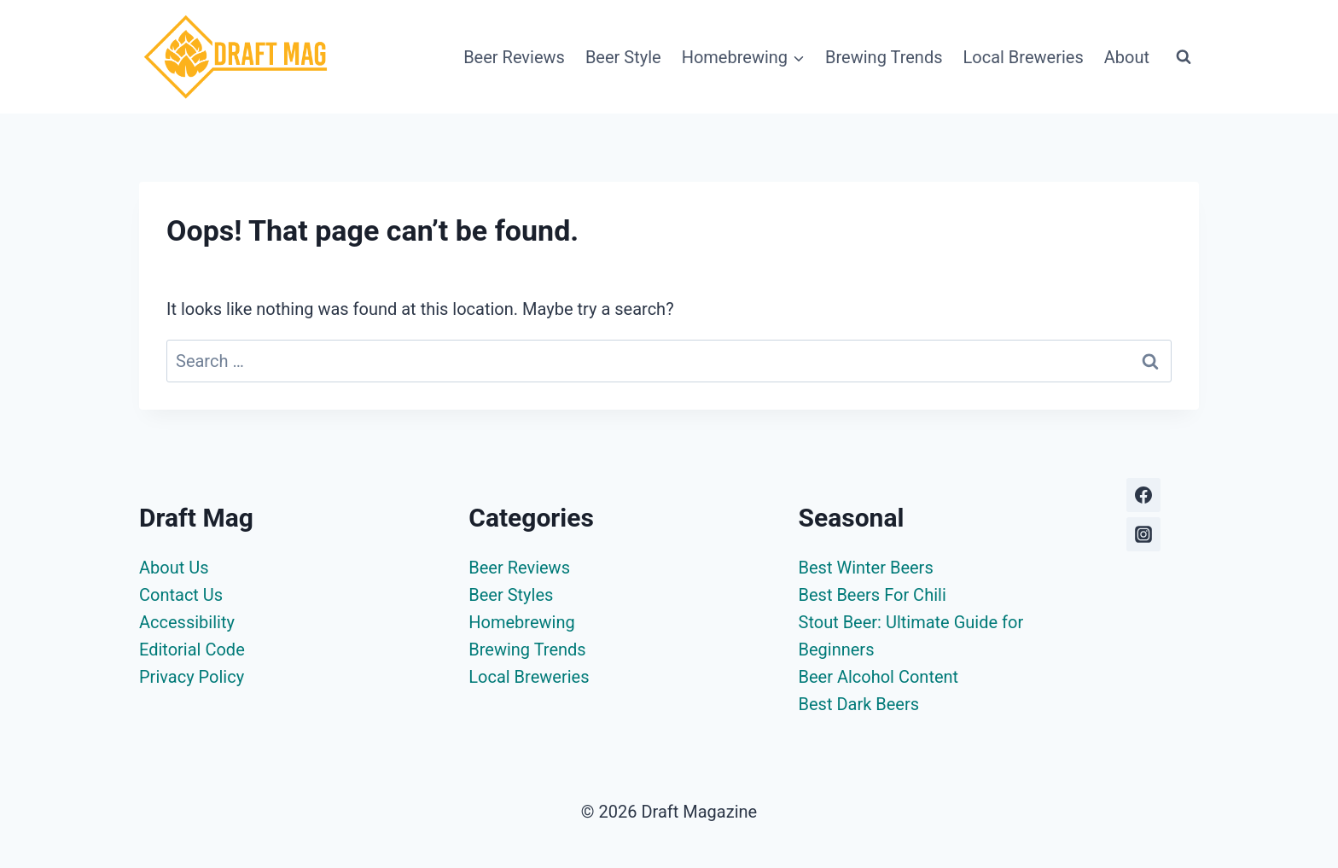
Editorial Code (192, 649)
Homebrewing (521, 622)
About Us (174, 567)
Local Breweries (1023, 57)
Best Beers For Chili (872, 595)
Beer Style (623, 57)
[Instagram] (1143, 534)
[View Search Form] (1183, 57)
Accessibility (187, 622)
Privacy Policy (191, 677)
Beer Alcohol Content (879, 677)
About (1126, 57)
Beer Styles (510, 595)
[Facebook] (1143, 495)
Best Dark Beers (859, 704)
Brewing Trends (883, 57)
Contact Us (181, 595)
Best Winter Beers (866, 567)
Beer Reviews (514, 57)
